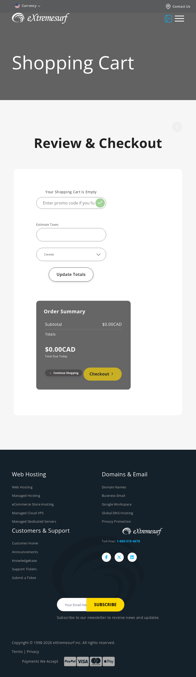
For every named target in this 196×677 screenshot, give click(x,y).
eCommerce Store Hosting (33, 504)
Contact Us (177, 6)
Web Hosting (22, 487)
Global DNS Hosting (117, 513)
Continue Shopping (64, 373)
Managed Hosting (26, 495)
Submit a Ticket (24, 577)
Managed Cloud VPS (28, 513)
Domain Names (114, 487)
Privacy (33, 651)
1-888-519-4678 (128, 541)
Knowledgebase (24, 560)
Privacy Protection (116, 521)
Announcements (25, 552)
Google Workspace (116, 504)
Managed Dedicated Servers (34, 521)
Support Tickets (24, 569)
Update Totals (71, 274)
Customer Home (25, 543)
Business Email (113, 495)
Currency (28, 5)
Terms (17, 651)
